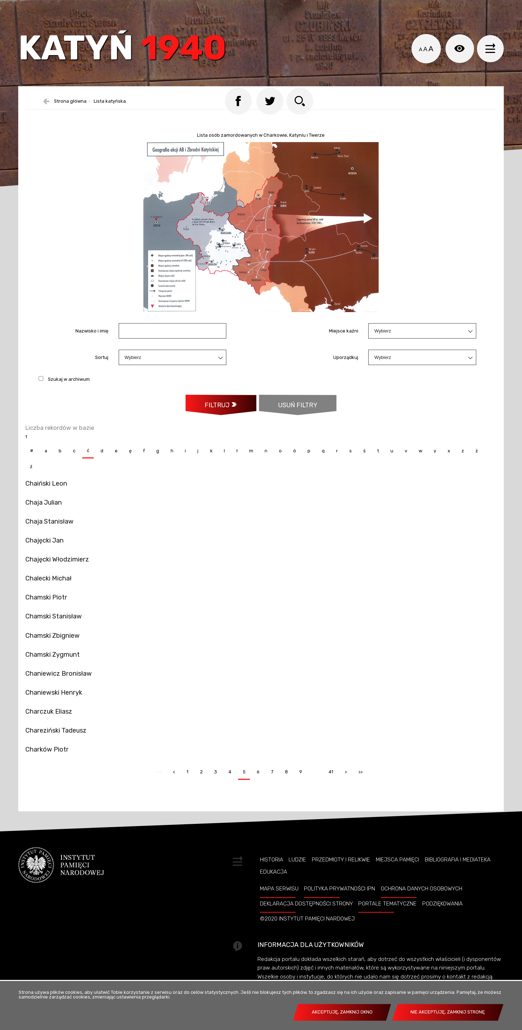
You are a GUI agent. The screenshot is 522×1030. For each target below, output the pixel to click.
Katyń (127, 51)
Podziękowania (442, 915)
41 (329, 781)
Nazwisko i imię (91, 341)
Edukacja (273, 883)
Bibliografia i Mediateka (458, 871)
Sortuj (101, 367)
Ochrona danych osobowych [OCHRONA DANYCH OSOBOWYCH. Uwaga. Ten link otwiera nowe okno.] (421, 900)
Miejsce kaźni (343, 341)
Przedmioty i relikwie (341, 871)
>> (359, 781)
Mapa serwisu (279, 900)
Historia (271, 871)
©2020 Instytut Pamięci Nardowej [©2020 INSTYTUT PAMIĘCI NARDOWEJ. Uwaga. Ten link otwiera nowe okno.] (307, 930)
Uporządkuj (345, 367)
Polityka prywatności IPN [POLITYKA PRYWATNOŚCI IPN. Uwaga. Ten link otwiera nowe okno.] (339, 900)
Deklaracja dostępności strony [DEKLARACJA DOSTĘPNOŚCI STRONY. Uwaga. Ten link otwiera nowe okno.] (306, 915)
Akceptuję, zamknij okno (342, 1012)
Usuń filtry (289, 412)
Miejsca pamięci (397, 871)
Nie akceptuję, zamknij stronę (447, 1012)
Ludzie (297, 871)
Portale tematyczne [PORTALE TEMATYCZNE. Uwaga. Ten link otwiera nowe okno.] (387, 915)
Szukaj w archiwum (69, 389)
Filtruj (216, 415)
